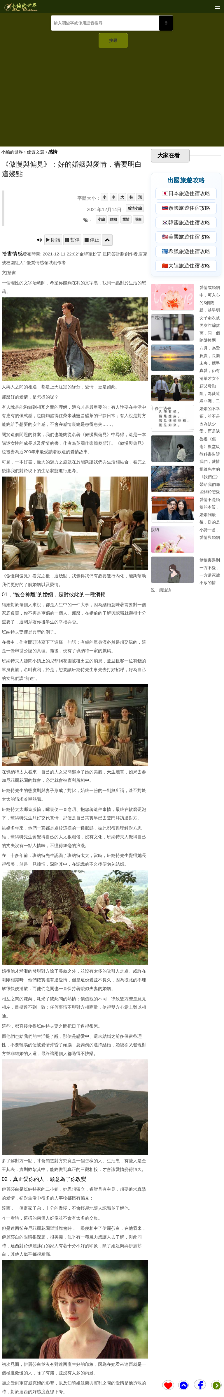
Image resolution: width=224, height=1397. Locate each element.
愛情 (126, 219)
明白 (138, 219)
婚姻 (113, 219)
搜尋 (113, 40)
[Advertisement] (112, 95)
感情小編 (135, 208)
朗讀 (55, 239)
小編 (101, 219)
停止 (94, 239)
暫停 (74, 239)
